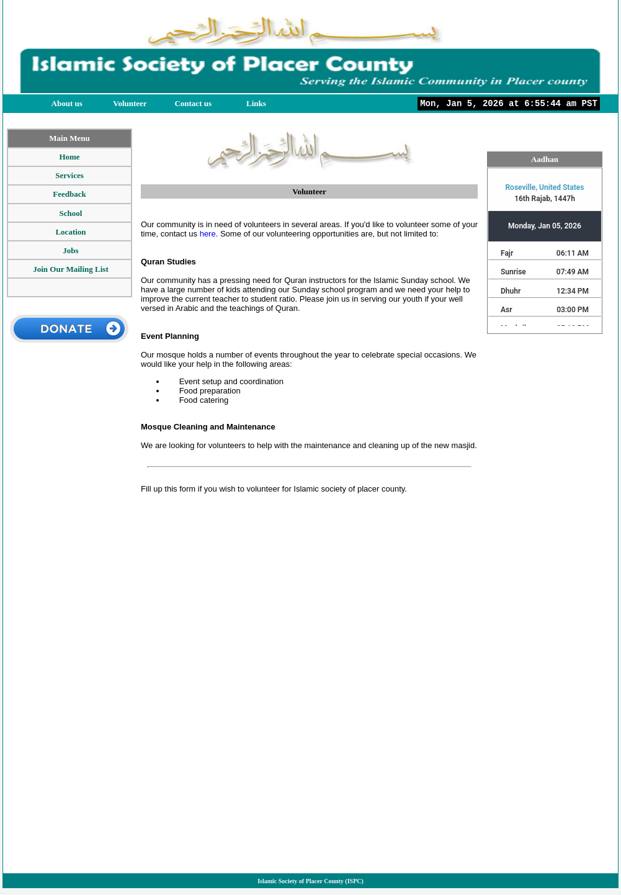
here (208, 233)
